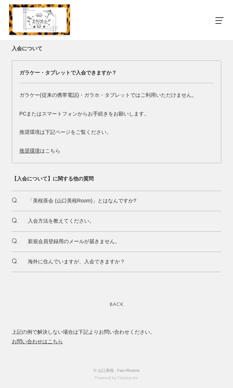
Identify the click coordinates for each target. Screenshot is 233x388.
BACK (116, 304)
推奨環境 (29, 151)
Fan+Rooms (128, 370)
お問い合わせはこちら (37, 341)
